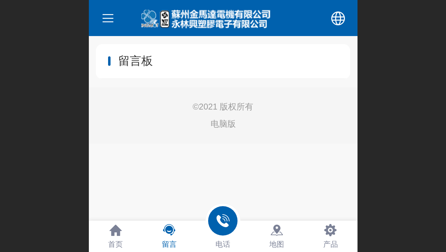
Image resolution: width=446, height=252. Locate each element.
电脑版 (223, 123)
